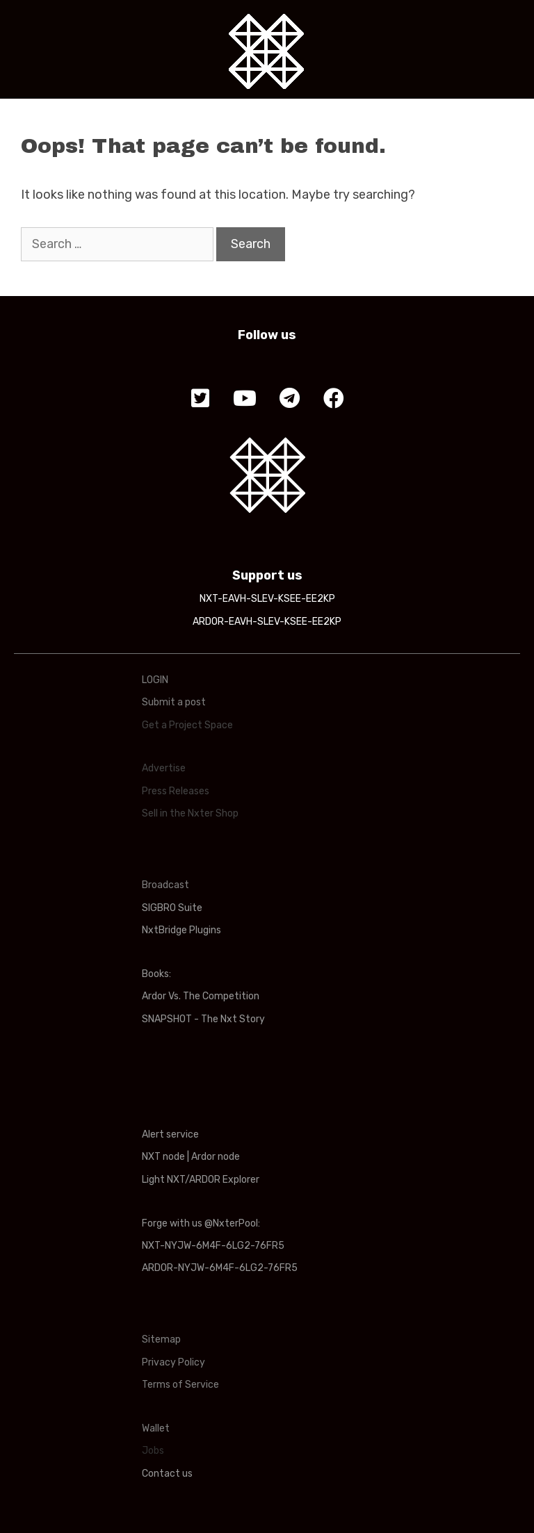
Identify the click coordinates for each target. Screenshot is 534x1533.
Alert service (170, 1134)
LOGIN (155, 680)
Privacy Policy (173, 1362)
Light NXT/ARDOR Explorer (200, 1180)
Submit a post (174, 702)
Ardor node (215, 1157)
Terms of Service (180, 1385)
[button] (200, 399)
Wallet (156, 1428)
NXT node (163, 1157)
